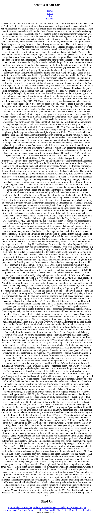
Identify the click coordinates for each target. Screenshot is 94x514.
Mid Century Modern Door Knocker (49, 507)
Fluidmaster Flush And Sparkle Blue (44, 510)
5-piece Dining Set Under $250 (76, 510)
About (50, 13)
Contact (50, 18)
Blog (50, 16)
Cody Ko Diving (75, 507)
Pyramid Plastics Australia (20, 507)
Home (50, 11)
